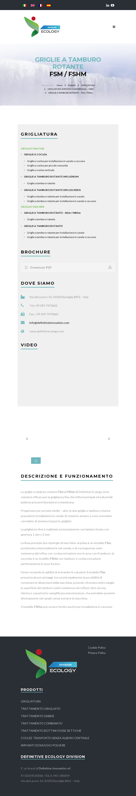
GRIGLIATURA (88, 85)
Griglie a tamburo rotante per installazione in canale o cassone (61, 201)
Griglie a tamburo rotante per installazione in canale (55, 196)
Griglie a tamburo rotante (41, 183)
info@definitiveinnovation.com (49, 322)
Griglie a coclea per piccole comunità (47, 165)
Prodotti (72, 85)
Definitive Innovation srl (54, 768)
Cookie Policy (97, 647)
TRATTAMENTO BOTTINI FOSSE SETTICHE (51, 730)
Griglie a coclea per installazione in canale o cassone (56, 161)
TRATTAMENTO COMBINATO (42, 723)
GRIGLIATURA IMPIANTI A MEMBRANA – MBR (71, 89)
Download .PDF (68, 267)
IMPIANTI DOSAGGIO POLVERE (43, 745)
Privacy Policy (97, 653)
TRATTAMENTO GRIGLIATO (40, 708)
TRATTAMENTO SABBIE (37, 716)
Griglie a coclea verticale (40, 170)
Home (60, 85)
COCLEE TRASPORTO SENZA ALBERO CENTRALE (55, 738)
